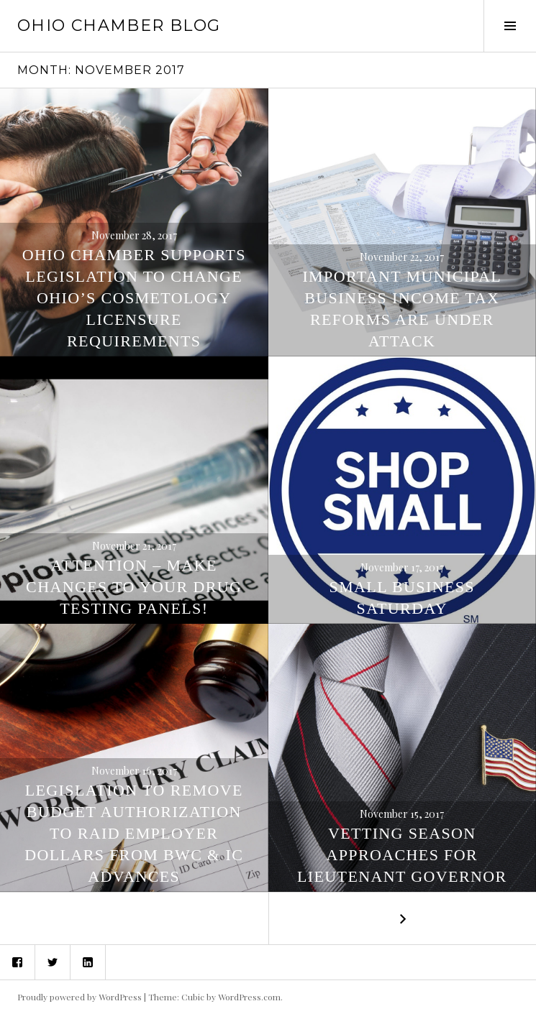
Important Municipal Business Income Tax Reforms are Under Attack (401, 308)
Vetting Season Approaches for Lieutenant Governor (402, 854)
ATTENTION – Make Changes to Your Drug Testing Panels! (134, 586)
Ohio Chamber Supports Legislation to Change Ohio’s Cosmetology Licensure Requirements (134, 298)
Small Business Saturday (402, 597)
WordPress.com (249, 997)
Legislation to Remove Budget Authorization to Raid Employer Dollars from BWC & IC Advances (133, 833)
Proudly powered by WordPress (79, 997)
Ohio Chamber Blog (118, 25)
